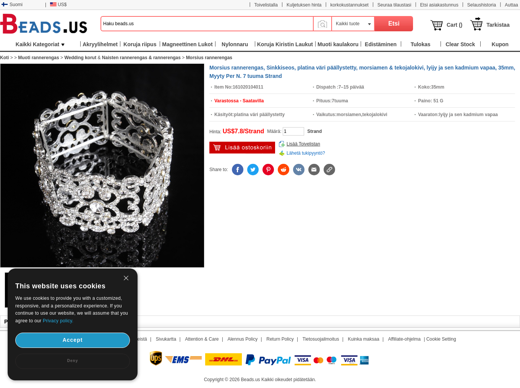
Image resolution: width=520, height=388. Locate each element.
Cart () (454, 25)
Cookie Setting (441, 339)
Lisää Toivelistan (303, 144)
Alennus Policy (242, 339)
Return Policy (279, 339)
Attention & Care (202, 339)
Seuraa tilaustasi (394, 5)
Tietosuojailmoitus (321, 339)
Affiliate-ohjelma (404, 339)
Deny (72, 361)
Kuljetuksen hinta (304, 5)
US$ (58, 4)
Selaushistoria (481, 5)
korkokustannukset (349, 5)
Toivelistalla (266, 5)
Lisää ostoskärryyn (242, 148)
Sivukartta (166, 339)
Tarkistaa (497, 25)
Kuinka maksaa (363, 339)
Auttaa (511, 5)
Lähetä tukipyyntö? (306, 153)
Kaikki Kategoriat (40, 44)
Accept (73, 340)
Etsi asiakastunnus (439, 5)
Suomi (12, 4)
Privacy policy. (58, 320)
